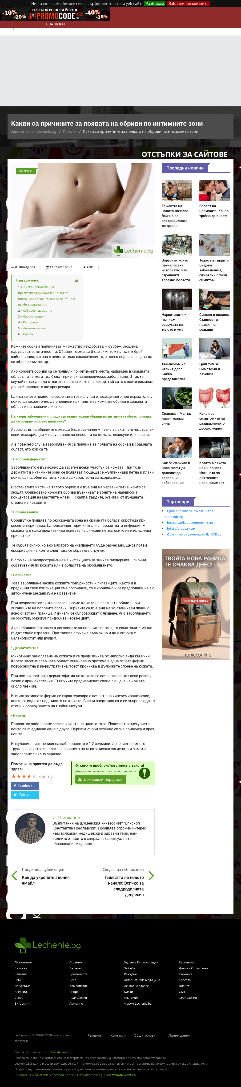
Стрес (19, 997)
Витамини (22, 1003)
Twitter (22, 795)
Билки (128, 992)
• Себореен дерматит (36, 310)
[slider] (24, 776)
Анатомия (131, 997)
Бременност (78, 974)
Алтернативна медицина (142, 980)
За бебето (131, 968)
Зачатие (21, 974)
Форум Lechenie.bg (138, 1003)
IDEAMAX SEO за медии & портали (39, 1075)
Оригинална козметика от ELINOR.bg (194, 534)
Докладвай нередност (101, 779)
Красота (185, 980)
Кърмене (185, 974)
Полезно (69, 131)
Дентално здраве (136, 986)
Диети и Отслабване (193, 968)
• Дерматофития (33, 328)
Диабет (184, 986)
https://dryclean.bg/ (181, 528)
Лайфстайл (22, 986)
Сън (182, 992)
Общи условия (145, 1035)
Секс (72, 980)
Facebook (23, 786)
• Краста (27, 334)
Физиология (188, 997)
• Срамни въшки (33, 316)
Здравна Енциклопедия (141, 962)
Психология (78, 997)
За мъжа (21, 968)
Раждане (130, 974)
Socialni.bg (39, 1052)
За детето (76, 968)
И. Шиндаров (25, 267)
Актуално (76, 1003)
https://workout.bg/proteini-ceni (190, 522)
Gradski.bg (22, 1052)
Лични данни (179, 1035)
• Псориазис (30, 322)
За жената (186, 962)
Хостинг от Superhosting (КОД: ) (102, 1075)
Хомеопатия (78, 986)
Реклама (94, 1035)
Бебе (18, 980)
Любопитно (23, 962)
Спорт (73, 992)
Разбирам (155, 3)
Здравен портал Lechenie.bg (33, 131)
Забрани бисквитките (189, 3)
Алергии (21, 992)
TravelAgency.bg (61, 1052)
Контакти (118, 1035)
